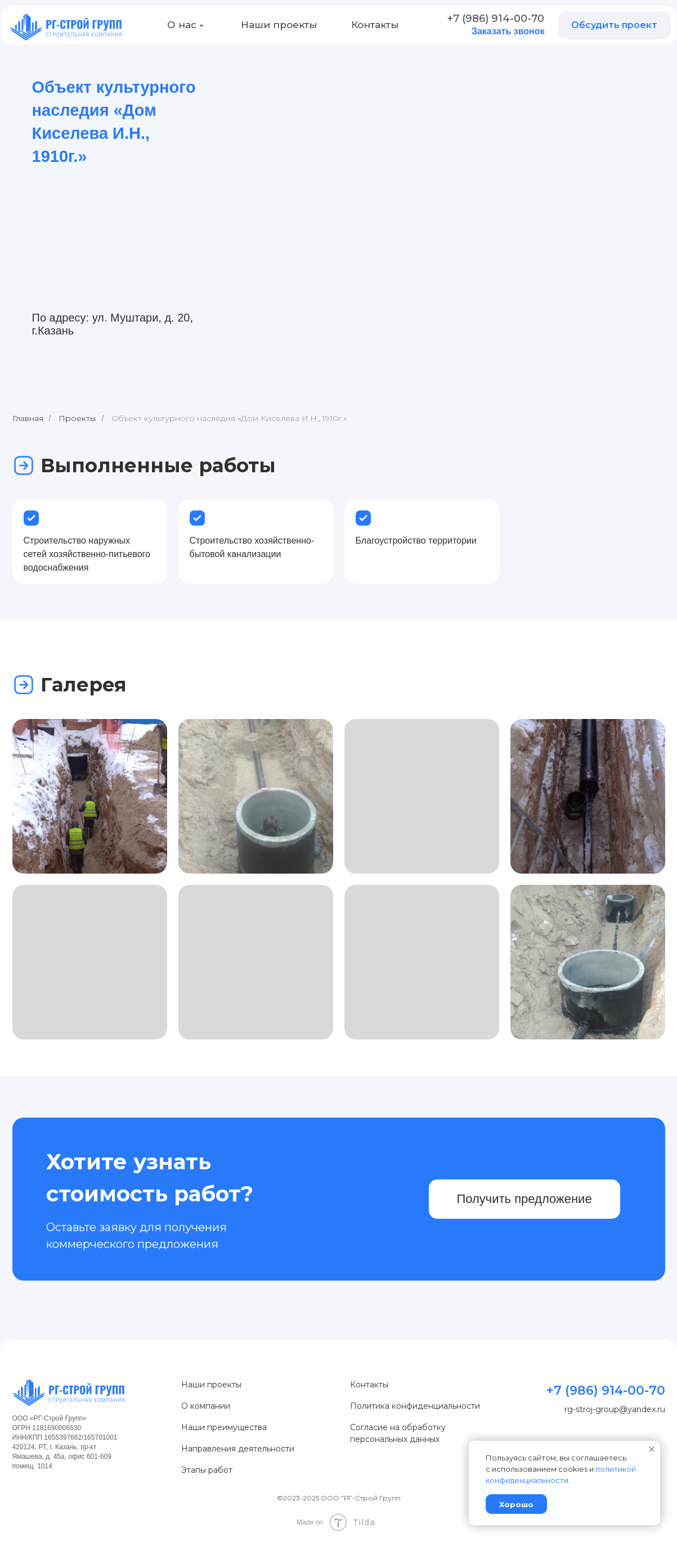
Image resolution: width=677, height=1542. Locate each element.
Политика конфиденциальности (415, 1406)
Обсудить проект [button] (614, 25)
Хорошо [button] (516, 1504)
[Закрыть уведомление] (651, 1449)
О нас (181, 24)
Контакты (374, 24)
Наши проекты (279, 24)
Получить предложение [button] (523, 1199)
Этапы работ (206, 1470)
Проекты (77, 418)
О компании (205, 1406)
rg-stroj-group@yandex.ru (614, 1409)
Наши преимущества (224, 1427)
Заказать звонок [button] (508, 31)
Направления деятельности (237, 1449)
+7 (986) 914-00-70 (495, 18)
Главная (27, 418)
